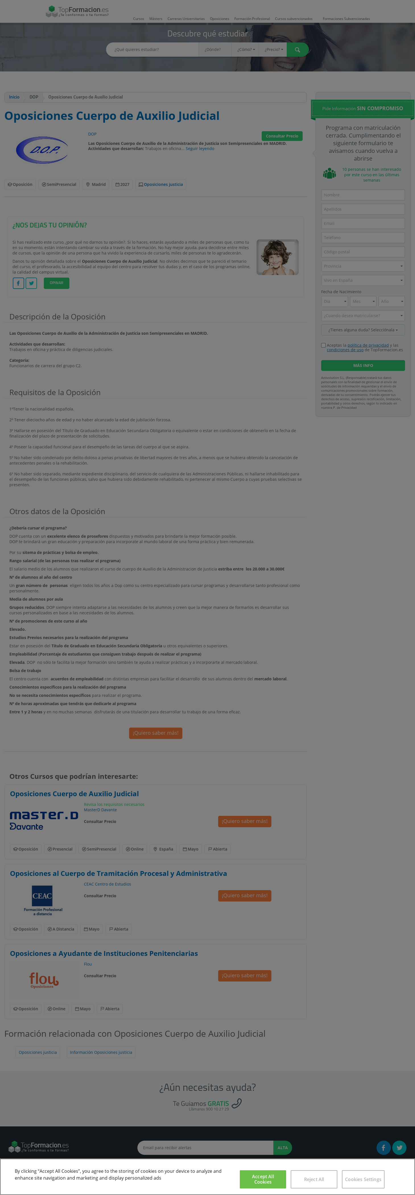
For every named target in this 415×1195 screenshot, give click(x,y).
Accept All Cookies (263, 1179)
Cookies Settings (363, 1179)
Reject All (314, 1179)
